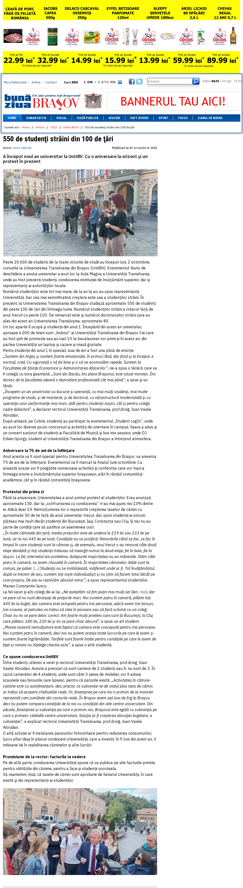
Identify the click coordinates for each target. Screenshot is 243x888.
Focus (183, 118)
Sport (163, 118)
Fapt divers (139, 118)
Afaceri (114, 118)
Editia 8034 (71, 127)
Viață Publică (87, 118)
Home (12, 118)
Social (61, 118)
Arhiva (36, 82)
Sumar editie (36, 118)
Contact (51, 82)
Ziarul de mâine (210, 118)
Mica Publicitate (15, 82)
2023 (53, 127)
